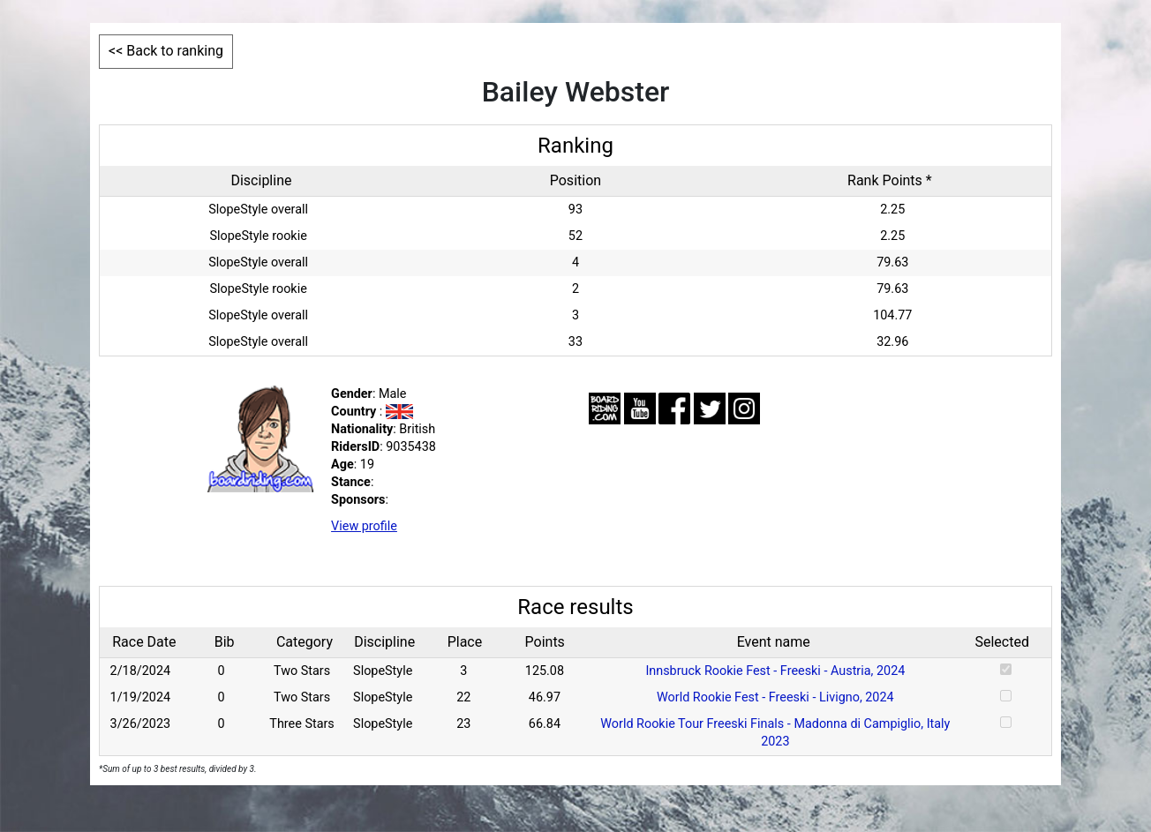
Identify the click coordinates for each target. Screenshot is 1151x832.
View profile (364, 526)
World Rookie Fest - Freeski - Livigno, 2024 (775, 697)
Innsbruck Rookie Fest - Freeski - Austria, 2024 (775, 670)
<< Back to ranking (166, 50)
